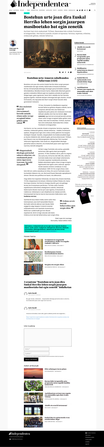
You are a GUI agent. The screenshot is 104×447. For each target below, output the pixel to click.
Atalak (23, 10)
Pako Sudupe (48, 407)
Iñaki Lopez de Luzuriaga (50, 245)
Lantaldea (49, 10)
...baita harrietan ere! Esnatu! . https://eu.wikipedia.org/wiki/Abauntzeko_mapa (86, 137)
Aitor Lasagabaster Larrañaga (52, 399)
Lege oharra (88, 435)
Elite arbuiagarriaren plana (55, 369)
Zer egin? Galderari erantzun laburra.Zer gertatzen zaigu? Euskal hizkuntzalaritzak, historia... (86, 157)
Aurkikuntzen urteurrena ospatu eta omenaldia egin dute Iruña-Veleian (58, 395)
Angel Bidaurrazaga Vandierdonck (53, 387)
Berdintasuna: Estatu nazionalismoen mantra (54, 253)
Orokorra (12, 13)
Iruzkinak (42, 10)
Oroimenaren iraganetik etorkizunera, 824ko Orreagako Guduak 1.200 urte (57, 241)
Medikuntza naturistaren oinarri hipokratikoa (85, 70)
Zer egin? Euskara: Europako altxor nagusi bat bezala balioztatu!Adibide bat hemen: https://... (86, 147)
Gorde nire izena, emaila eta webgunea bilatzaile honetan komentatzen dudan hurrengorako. (45, 356)
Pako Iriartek (91, 153)
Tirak (28, 10)
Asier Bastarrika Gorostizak (87, 173)
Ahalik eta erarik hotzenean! (56, 405)
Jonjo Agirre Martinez (50, 421)
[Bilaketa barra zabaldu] (94, 10)
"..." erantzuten (91, 132)
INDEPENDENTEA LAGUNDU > (48, 231)
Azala (10, 10)
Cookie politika (88, 439)
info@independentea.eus (16, 439)
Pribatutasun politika (89, 437)
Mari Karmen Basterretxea (51, 267)
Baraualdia (72, 10)
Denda (66, 10)
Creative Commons (91, 433)
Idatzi (55, 10)
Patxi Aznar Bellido (49, 371)
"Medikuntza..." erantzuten (89, 172)
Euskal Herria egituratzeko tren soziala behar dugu (57, 418)
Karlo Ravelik (85, 133)
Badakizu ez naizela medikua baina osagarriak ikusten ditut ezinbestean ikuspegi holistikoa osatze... (86, 177)
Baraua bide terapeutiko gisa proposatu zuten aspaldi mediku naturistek (57, 383)
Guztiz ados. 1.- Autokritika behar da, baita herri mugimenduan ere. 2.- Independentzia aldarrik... (86, 167)
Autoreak (16, 10)
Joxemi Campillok (90, 163)
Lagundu (60, 10)
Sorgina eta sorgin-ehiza (54, 265)
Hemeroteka (34, 10)
